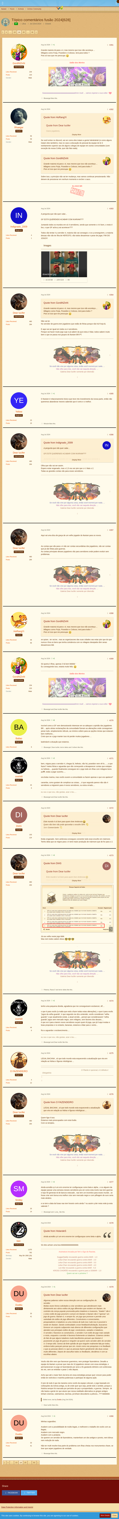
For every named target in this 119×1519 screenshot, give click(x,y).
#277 (111, 1182)
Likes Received (11, 72)
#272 (111, 808)
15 (24, 32)
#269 (111, 659)
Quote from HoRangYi (55, 117)
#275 (111, 1053)
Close (114, 1515)
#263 (111, 209)
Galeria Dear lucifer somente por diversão (77, 372)
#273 (111, 855)
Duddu (59, 1400)
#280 (111, 1416)
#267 (111, 530)
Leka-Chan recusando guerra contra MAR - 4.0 (77, 1265)
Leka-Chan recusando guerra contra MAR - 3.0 (77, 1262)
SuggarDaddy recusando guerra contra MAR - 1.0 (77, 1257)
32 (32, 32)
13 (15, 32)
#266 (111, 435)
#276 (111, 1094)
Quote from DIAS (52, 863)
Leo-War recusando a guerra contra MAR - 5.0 (77, 1268)
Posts (8, 75)
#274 (111, 1001)
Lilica (24, 24)
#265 (111, 394)
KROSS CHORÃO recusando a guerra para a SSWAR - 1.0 (77, 1271)
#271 (111, 758)
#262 (111, 109)
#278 (111, 1223)
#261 (111, 45)
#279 (111, 1287)
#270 (111, 720)
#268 (111, 613)
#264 (111, 295)
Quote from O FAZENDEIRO (58, 1102)
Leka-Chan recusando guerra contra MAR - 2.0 (77, 1260)
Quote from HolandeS (55, 1231)
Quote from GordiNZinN (56, 158)
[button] (2, 3)
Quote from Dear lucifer (58, 125)
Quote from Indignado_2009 (58, 442)
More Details (105, 1515)
